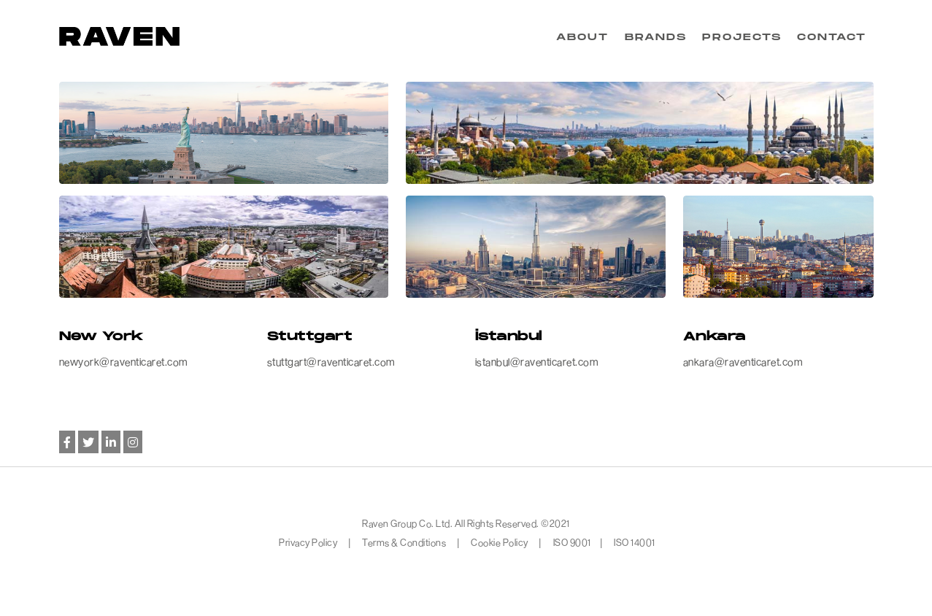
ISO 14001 (634, 542)
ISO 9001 (572, 542)
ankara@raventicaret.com (743, 361)
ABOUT (582, 37)
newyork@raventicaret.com (123, 361)
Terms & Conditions (404, 542)
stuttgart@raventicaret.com (331, 361)
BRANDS (656, 37)
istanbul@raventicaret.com (536, 361)
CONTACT (831, 37)
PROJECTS (742, 37)
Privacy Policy (309, 542)
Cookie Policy (499, 542)
